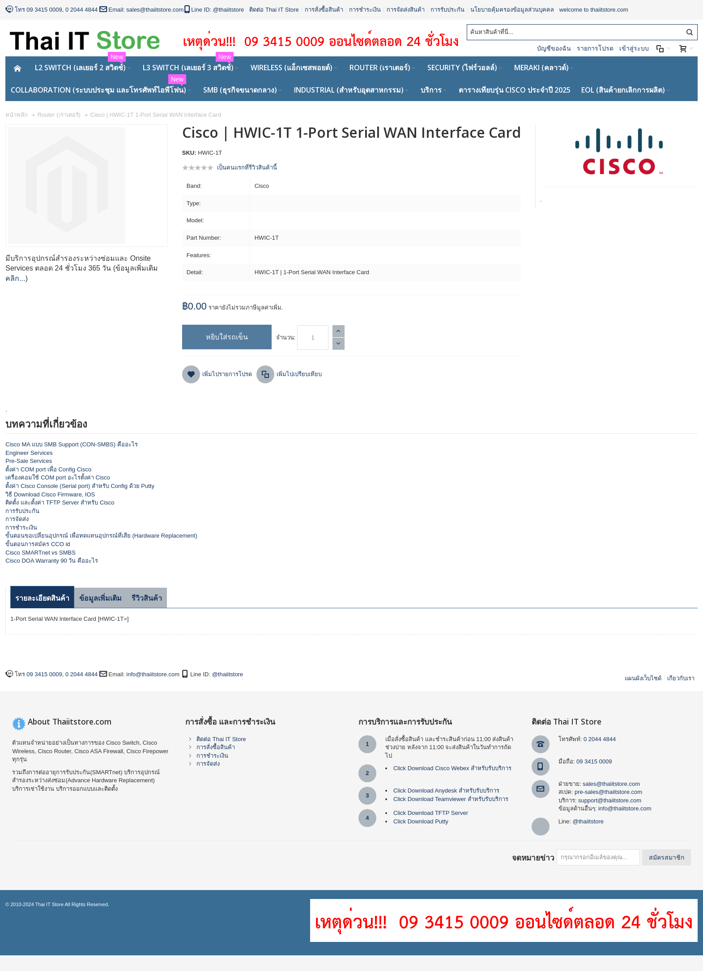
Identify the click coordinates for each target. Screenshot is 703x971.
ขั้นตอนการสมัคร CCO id (37, 544)
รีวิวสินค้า (147, 598)
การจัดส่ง (17, 519)
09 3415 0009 (44, 9)
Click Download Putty (420, 821)
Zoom (86, 185)
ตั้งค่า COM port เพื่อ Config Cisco (48, 469)
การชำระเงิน (365, 9)
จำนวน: (286, 337)
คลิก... (15, 278)
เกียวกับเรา (680, 678)
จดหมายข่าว (533, 857)
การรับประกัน (447, 9)
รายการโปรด (595, 48)
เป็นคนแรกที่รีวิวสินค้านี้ (247, 167)
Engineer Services (29, 452)
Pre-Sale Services (28, 461)
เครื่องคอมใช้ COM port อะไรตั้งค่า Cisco (57, 477)
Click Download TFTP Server (430, 813)
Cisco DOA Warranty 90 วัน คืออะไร (51, 560)
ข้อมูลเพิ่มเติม (100, 598)
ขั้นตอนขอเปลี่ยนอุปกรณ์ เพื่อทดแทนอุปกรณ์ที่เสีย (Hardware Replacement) (101, 535)
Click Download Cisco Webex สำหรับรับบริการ (452, 768)
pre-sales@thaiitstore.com (608, 792)
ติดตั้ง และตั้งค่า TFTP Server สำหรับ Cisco (59, 502)
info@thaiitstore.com (152, 674)
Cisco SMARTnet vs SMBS (40, 552)
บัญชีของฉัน (554, 48)
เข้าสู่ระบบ (634, 48)
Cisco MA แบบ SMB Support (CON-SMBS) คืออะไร (71, 444)
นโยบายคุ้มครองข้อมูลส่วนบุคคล (512, 9)
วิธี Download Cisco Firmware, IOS (50, 494)
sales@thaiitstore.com (154, 9)
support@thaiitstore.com (609, 800)
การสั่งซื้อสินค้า (324, 9)
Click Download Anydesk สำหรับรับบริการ (446, 790)
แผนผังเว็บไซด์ (643, 678)
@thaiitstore (228, 9)
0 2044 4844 (81, 9)
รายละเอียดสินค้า (42, 598)
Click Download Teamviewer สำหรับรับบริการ (450, 799)
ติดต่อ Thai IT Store (274, 9)
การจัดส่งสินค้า (406, 9)
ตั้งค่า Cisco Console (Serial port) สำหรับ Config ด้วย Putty (79, 486)
